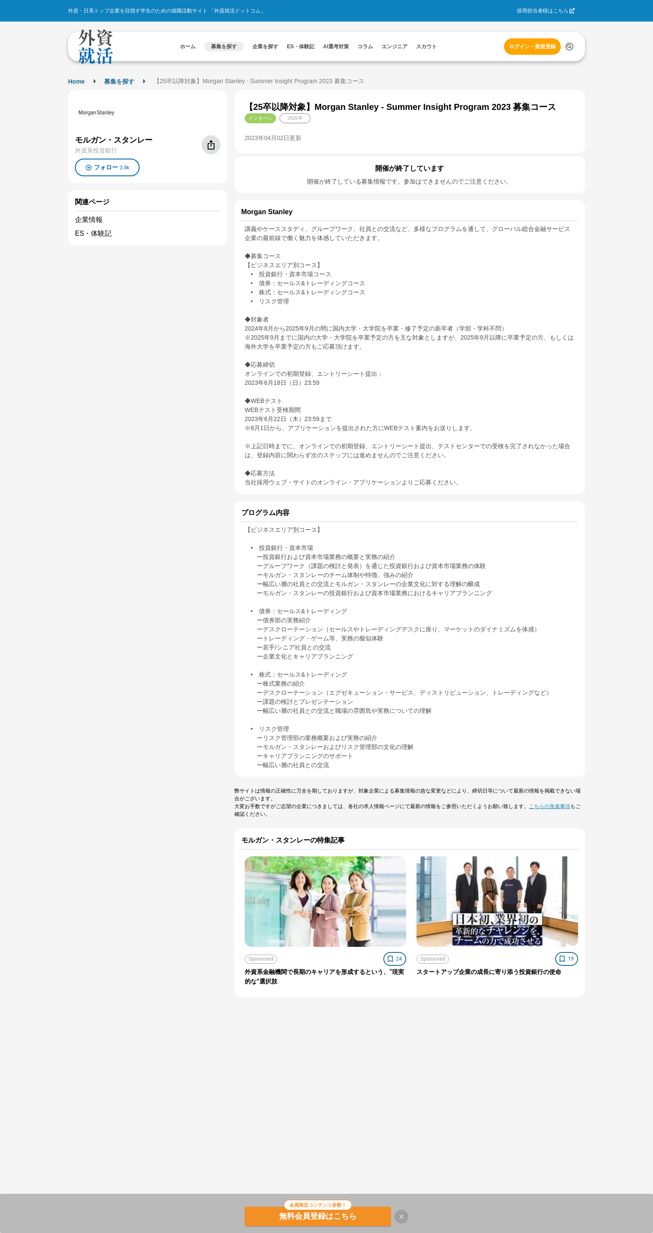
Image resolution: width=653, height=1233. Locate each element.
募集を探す (119, 81)
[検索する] (569, 46)
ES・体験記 (93, 233)
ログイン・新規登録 (532, 47)
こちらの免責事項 (549, 806)
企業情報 (89, 219)
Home (76, 81)
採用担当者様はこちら (543, 11)
